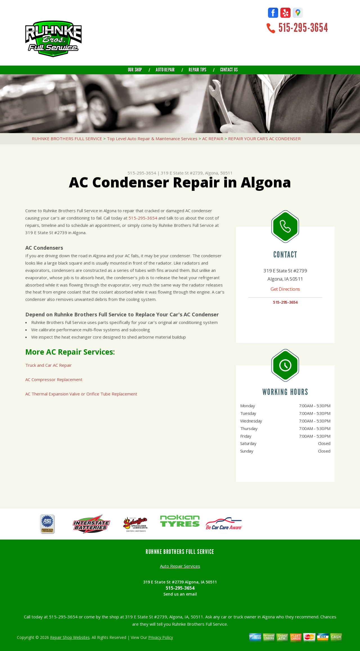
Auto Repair (165, 70)
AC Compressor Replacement (53, 379)
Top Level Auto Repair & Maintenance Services (152, 138)
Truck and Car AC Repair (48, 365)
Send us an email (180, 594)
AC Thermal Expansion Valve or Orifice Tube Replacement (81, 394)
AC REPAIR (212, 138)
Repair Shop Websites (70, 637)
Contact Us (229, 70)
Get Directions (285, 289)
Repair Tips (197, 70)
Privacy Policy (160, 637)
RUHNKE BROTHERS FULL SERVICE (67, 138)
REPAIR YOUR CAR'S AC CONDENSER (264, 138)
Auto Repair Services (180, 566)
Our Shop (135, 70)
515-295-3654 (303, 28)
